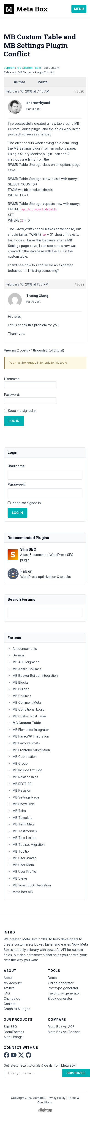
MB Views (17, 878)
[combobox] (45, 613)
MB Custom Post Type (27, 716)
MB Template (20, 818)
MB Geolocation (22, 757)
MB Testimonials (22, 831)
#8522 (79, 284)
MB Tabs (17, 811)
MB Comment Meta (24, 702)
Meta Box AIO (20, 892)
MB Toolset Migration (26, 844)
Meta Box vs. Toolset (64, 1032)
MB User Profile (22, 871)
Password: (12, 395)
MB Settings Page (23, 797)
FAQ (7, 993)
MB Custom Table (29, 67)
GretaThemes (14, 1032)
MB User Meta (21, 865)
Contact (9, 1004)
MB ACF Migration (23, 662)
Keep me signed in (22, 410)
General (16, 655)
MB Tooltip (18, 851)
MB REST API (20, 784)
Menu (79, 9)
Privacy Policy (56, 1098)
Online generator (61, 983)
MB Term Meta (21, 824)
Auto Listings (13, 1037)
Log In (13, 421)
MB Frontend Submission (29, 750)
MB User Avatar (22, 858)
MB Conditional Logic (26, 709)
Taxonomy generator (64, 993)
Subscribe (76, 1073)
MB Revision (19, 790)
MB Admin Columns (24, 669)
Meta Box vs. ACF (61, 1026)
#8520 (79, 91)
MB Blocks (18, 682)
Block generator (60, 998)
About (8, 978)
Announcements (22, 648)
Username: (12, 379)
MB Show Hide (21, 804)
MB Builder (18, 689)
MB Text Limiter (22, 838)
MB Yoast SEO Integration (29, 885)
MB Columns (19, 696)
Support (9, 67)
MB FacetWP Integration (28, 736)
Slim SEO (10, 1026)
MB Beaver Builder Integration (33, 675)
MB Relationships (23, 777)
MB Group (18, 763)
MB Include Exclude (25, 770)
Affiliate (9, 988)
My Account (13, 983)
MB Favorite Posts (24, 743)
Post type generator (63, 988)
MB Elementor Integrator (28, 730)
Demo (52, 978)
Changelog (12, 998)
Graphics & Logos (17, 1009)
